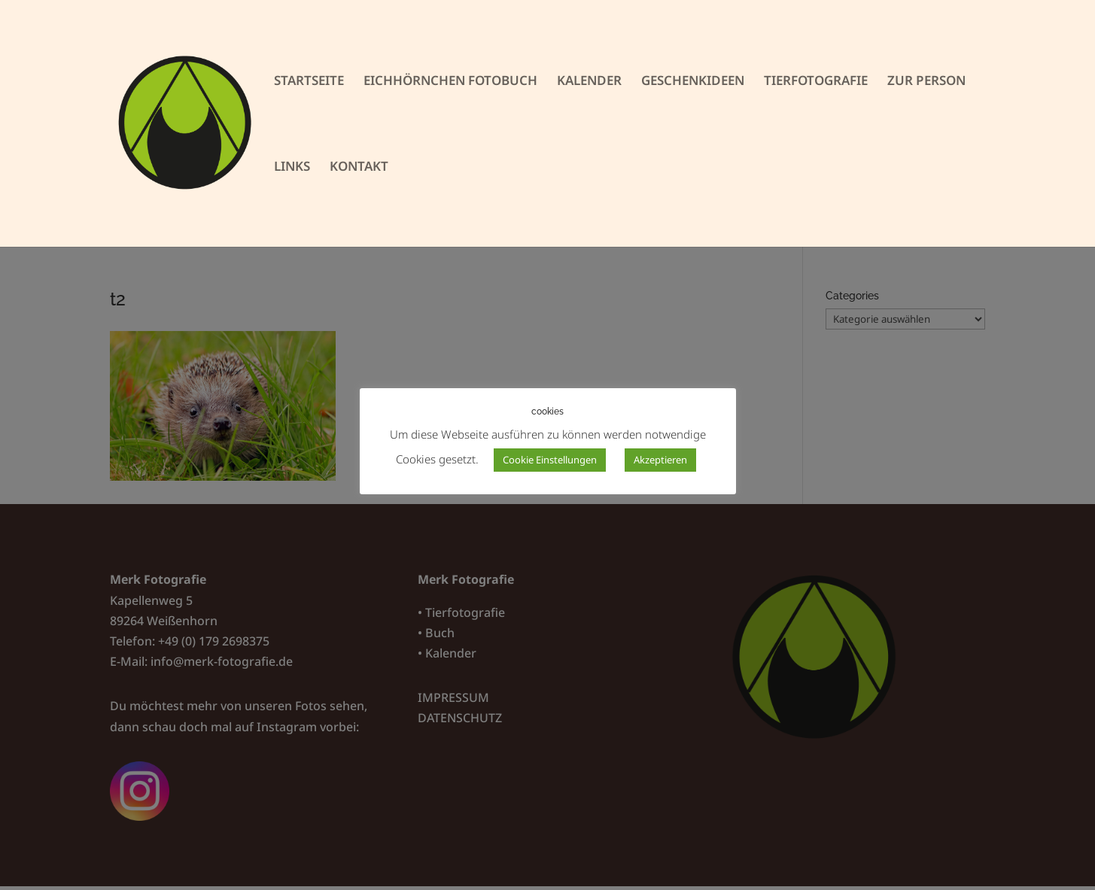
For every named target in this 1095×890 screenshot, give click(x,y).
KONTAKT (359, 168)
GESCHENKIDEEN (692, 82)
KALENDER (589, 82)
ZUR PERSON (926, 82)
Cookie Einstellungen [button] (550, 459)
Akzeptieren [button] (660, 459)
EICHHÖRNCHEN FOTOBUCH (450, 82)
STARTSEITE (309, 82)
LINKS (292, 168)
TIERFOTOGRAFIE (816, 82)
